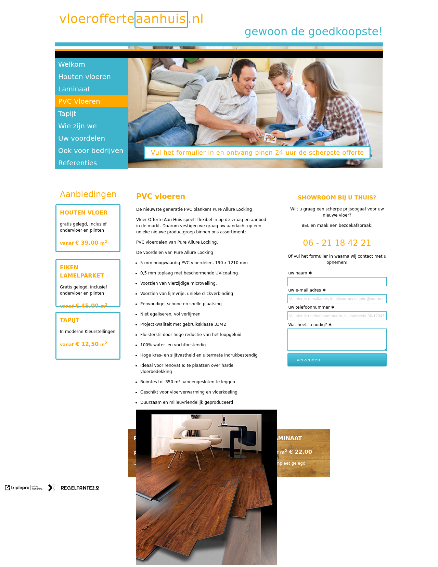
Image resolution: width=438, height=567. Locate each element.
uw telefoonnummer (309, 307)
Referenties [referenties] (77, 163)
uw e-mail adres (304, 290)
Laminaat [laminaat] (74, 89)
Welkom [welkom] (71, 64)
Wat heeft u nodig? (307, 324)
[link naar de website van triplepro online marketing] (23, 488)
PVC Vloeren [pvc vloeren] (79, 101)
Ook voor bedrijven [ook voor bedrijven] (91, 150)
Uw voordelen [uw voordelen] (81, 138)
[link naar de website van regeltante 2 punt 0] (74, 488)
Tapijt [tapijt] (67, 113)
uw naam (297, 273)
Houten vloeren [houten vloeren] (84, 77)
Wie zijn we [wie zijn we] (77, 126)
